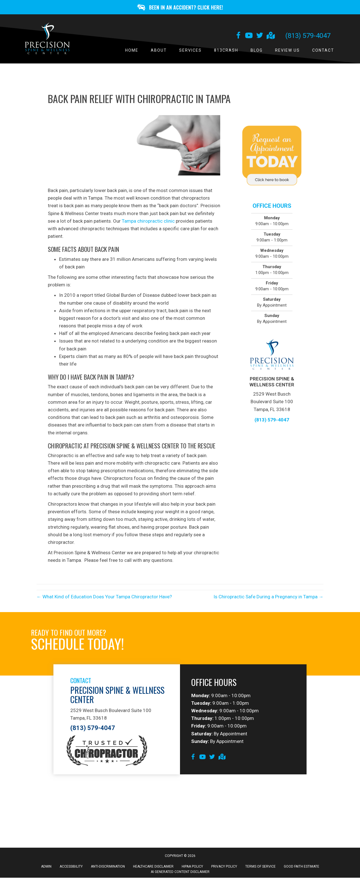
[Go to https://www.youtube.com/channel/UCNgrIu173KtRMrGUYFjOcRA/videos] (249, 37)
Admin (46, 868)
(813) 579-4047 (307, 37)
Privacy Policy (224, 868)
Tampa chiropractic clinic (148, 222)
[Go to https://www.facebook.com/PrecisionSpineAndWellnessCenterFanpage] (238, 37)
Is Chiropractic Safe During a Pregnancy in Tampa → (268, 598)
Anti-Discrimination (108, 868)
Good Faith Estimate (301, 868)
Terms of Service (260, 868)
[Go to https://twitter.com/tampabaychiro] (259, 37)
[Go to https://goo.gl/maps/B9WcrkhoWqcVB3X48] (270, 37)
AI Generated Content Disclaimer (180, 874)
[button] (180, 8)
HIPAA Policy (192, 868)
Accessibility (71, 868)
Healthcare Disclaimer (153, 868)
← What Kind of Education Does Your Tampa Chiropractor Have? (104, 598)
